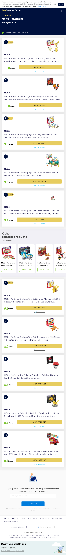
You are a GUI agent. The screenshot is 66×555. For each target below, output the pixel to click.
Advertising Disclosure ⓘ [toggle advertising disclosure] (19, 527)
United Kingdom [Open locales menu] (45, 527)
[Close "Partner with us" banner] (64, 542)
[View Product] (33, 56)
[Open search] (62, 11)
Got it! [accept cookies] (61, 4)
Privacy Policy (41, 6)
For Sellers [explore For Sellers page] (57, 518)
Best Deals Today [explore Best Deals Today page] (11, 522)
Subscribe (33, 504)
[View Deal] (8, 258)
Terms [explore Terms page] (23, 518)
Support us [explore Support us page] (45, 518)
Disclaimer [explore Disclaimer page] (32, 518)
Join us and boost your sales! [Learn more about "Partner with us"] (12, 551)
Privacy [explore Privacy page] (15, 518)
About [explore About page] (6, 518)
